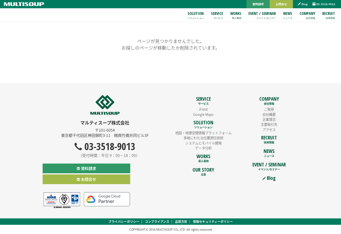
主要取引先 (269, 124)
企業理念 (269, 119)
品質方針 (181, 221)
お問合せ (281, 4)
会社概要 (269, 114)
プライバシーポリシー (123, 221)
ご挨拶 (269, 109)
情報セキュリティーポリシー (213, 221)
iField (203, 109)
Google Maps (203, 114)
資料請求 (258, 4)
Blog (303, 4)
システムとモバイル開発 (203, 143)
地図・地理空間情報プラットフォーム (203, 132)
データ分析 (203, 148)
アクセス (269, 129)
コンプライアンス (157, 221)
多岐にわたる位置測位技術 (203, 137)
